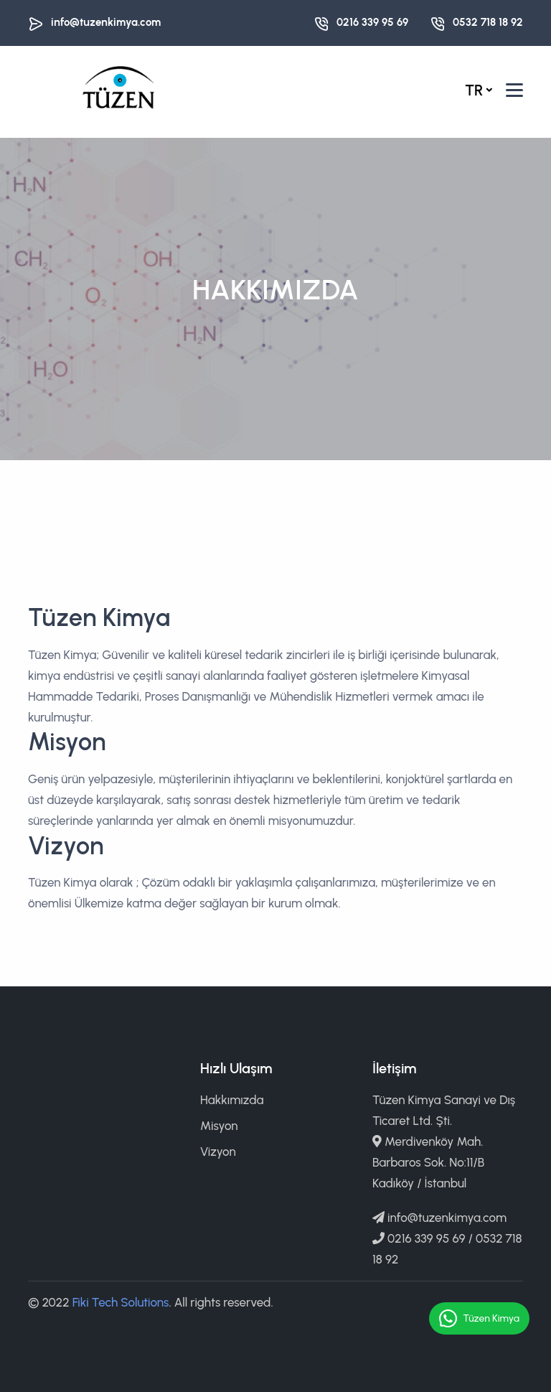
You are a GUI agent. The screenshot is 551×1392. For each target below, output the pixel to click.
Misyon (219, 1125)
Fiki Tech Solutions (120, 1302)
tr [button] (474, 90)
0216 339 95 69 (372, 22)
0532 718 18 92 (488, 22)
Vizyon (218, 1151)
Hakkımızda (231, 1100)
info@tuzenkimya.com (106, 22)
